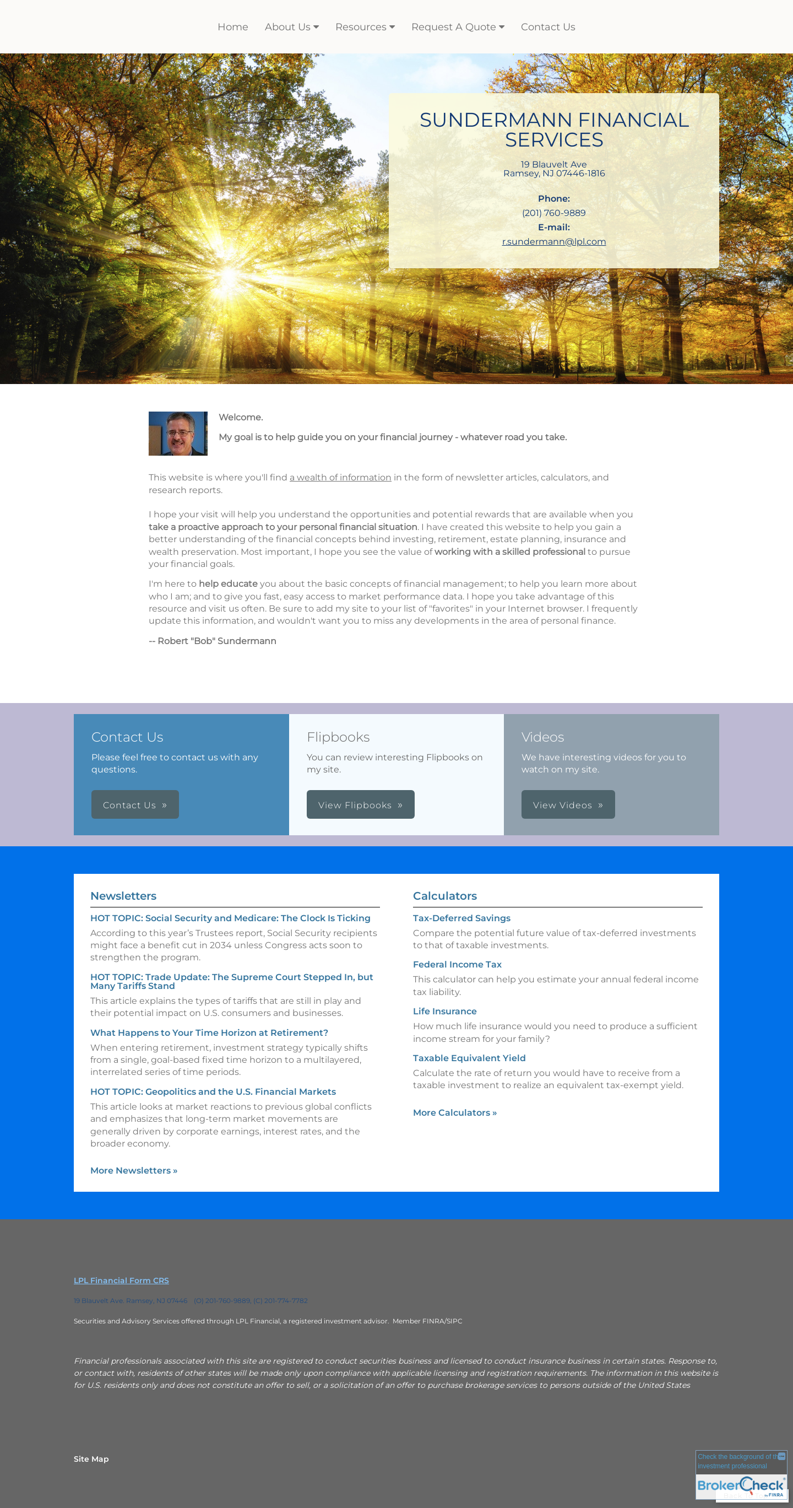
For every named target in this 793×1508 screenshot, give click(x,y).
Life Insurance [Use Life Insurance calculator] (445, 1011)
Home (233, 27)
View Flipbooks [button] (355, 805)
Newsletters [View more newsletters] (123, 895)
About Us (288, 27)
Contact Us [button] (129, 805)
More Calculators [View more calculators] (455, 1112)
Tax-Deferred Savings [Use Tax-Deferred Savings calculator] (461, 918)
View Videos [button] (563, 805)
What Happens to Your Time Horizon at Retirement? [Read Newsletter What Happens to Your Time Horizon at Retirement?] (209, 1033)
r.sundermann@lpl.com (554, 241)
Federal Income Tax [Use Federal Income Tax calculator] (457, 964)
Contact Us (548, 27)
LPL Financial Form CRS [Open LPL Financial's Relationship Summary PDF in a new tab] (121, 1280)
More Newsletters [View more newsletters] (134, 1170)
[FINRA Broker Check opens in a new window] (741, 1476)
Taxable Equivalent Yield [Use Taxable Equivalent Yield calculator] (469, 1058)
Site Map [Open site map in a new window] (91, 1459)
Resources (361, 27)
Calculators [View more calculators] (445, 895)
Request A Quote (453, 27)
